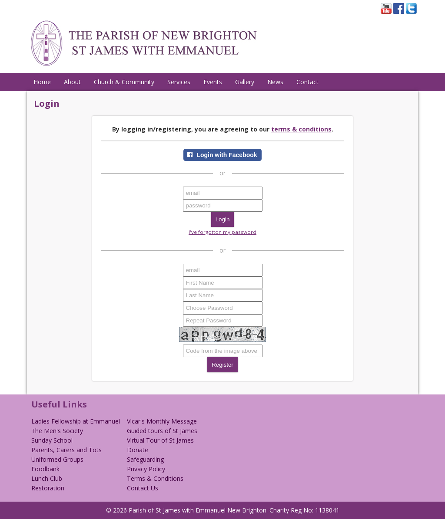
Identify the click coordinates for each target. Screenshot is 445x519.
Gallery (244, 82)
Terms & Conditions (155, 478)
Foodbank (45, 469)
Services (178, 82)
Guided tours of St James (162, 431)
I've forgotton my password (222, 232)
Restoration (47, 488)
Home (42, 82)
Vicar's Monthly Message (162, 421)
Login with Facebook (226, 154)
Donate (137, 450)
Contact (307, 82)
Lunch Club (46, 478)
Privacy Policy (146, 469)
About (72, 82)
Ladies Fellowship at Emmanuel (75, 421)
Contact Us (142, 488)
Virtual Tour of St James (160, 440)
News (275, 82)
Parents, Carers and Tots (66, 450)
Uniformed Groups (57, 459)
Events (212, 82)
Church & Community (124, 82)
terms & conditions (301, 129)
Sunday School (52, 440)
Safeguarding (145, 459)
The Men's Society (57, 431)
